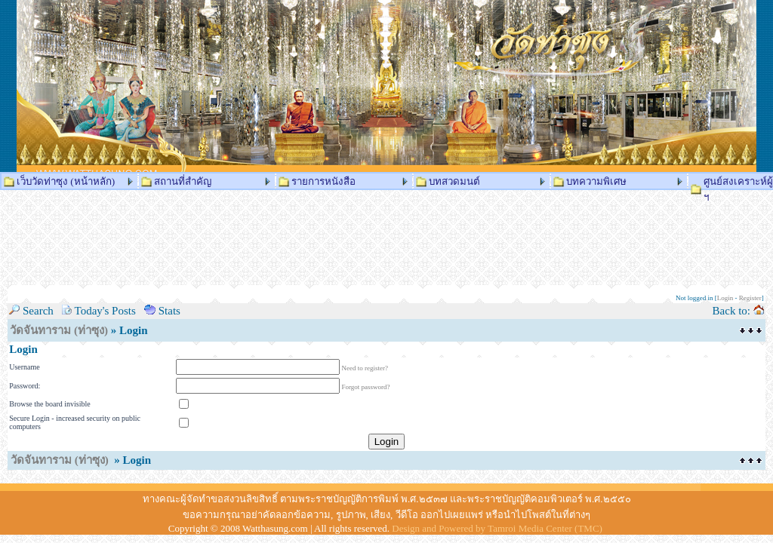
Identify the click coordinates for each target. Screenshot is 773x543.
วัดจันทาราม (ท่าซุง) (59, 330)
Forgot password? (366, 387)
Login (725, 298)
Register (750, 298)
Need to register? (365, 368)
